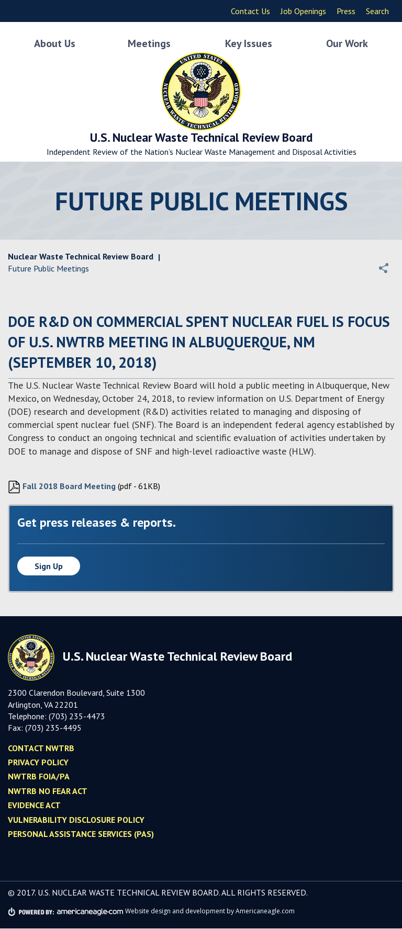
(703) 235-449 (51, 728)
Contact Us (250, 11)
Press (346, 11)
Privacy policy (38, 762)
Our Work (347, 42)
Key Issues (248, 42)
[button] (383, 268)
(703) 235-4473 (77, 716)
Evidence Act (34, 805)
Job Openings (303, 11)
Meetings (149, 42)
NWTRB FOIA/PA (39, 777)
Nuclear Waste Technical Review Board (80, 257)
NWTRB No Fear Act (47, 791)
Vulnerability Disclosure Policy (76, 820)
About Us (54, 42)
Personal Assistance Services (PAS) (81, 834)
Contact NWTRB (41, 748)
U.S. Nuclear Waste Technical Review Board (201, 142)
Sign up (49, 566)
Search (377, 11)
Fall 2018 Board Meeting (62, 487)
